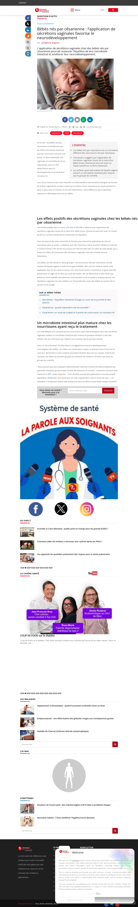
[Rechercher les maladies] (115, 744)
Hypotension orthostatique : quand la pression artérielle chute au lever (71, 705)
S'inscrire (108, 390)
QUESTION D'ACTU (46, 16)
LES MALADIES (27, 698)
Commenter (94, 126)
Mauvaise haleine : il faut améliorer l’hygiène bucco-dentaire (66, 817)
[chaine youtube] (103, 574)
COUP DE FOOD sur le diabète (37, 635)
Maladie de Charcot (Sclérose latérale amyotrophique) (63, 731)
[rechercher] (102, 10)
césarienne (56, 133)
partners (76, 860)
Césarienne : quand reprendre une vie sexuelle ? (66, 307)
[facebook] (39, 509)
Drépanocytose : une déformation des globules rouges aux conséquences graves (75, 718)
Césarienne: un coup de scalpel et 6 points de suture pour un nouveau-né (78, 312)
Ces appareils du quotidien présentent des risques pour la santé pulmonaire (73, 554)
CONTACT (22, 3)
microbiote (77, 133)
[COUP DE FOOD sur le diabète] (69, 606)
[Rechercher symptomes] (115, 830)
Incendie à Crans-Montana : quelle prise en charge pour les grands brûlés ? (72, 528)
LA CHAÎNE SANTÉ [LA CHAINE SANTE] (29, 573)
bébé (67, 133)
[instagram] (90, 509)
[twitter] (64, 508)
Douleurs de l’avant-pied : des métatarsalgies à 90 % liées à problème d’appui (74, 804)
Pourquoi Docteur (26, 903)
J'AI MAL (24, 750)
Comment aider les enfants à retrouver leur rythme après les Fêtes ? (69, 541)
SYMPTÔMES (26, 797)
